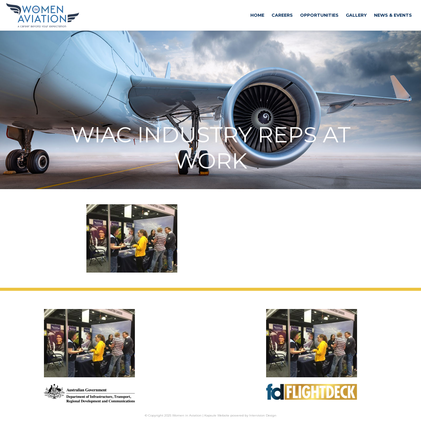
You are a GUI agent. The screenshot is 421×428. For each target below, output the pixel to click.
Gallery (356, 15)
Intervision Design (262, 415)
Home (257, 15)
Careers (282, 15)
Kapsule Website (216, 415)
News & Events (393, 15)
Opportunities (319, 15)
